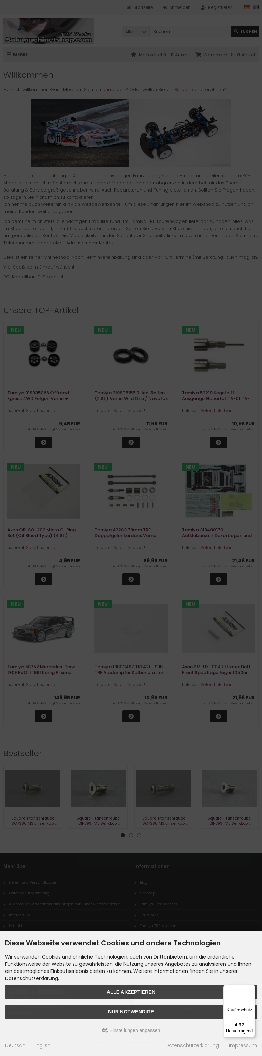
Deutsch (15, 1045)
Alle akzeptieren (131, 992)
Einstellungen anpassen (131, 1030)
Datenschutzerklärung (192, 1045)
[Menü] (251, 989)
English (42, 1045)
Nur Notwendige (131, 1011)
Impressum (243, 1045)
